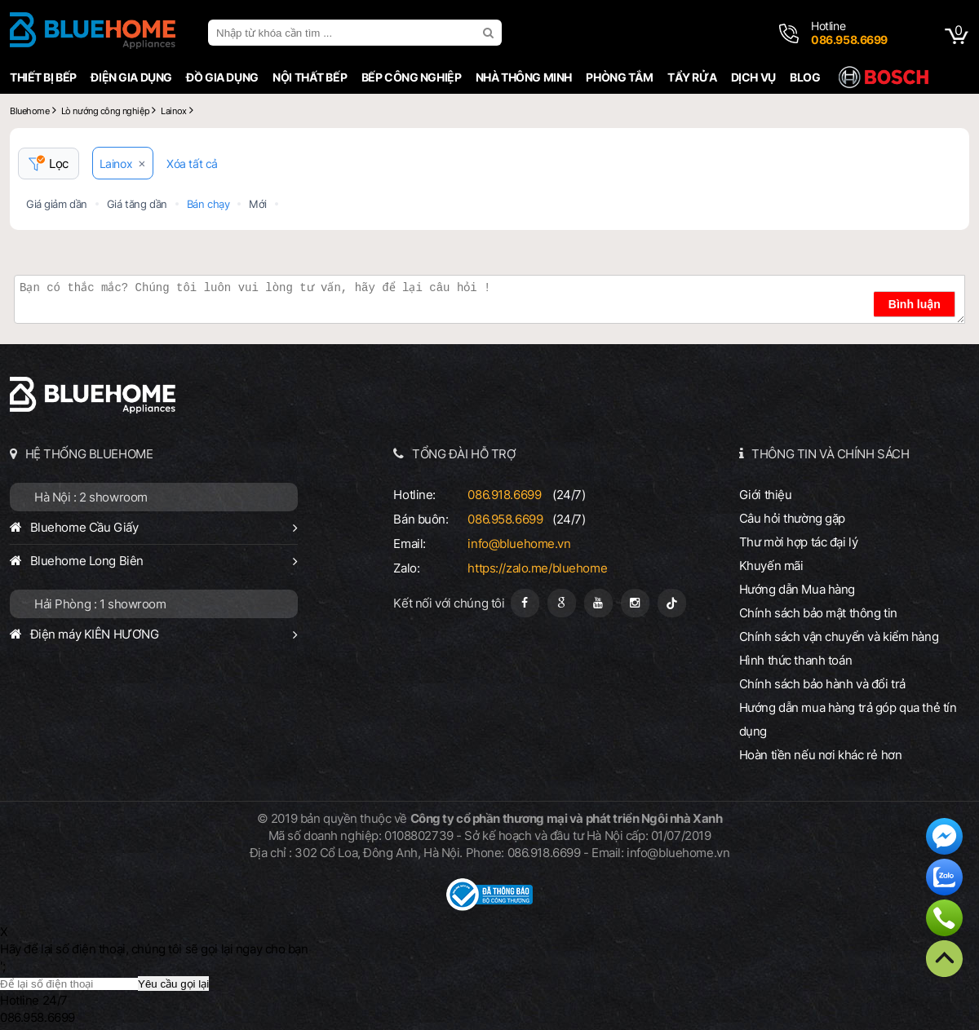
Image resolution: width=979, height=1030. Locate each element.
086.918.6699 (504, 494)
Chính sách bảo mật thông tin (818, 613)
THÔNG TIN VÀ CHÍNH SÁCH (830, 454)
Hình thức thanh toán (795, 660)
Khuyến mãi (771, 565)
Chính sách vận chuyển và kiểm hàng (838, 636)
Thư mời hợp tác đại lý (798, 542)
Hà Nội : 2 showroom (91, 497)
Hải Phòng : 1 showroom (100, 604)
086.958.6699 (505, 519)
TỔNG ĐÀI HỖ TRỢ (464, 454)
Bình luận (914, 304)
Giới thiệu (765, 494)
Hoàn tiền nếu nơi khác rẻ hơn (820, 755)
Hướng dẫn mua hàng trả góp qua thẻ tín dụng (848, 719)
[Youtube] (598, 603)
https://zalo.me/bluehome (537, 568)
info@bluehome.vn (518, 543)
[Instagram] (635, 603)
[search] (490, 33)
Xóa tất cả (192, 163)
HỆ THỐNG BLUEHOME (89, 454)
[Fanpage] (525, 603)
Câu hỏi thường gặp (792, 518)
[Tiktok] (672, 603)
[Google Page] (561, 603)
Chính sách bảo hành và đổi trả (822, 684)
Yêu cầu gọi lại (173, 984)
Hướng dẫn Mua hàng (797, 589)
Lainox (116, 163)
